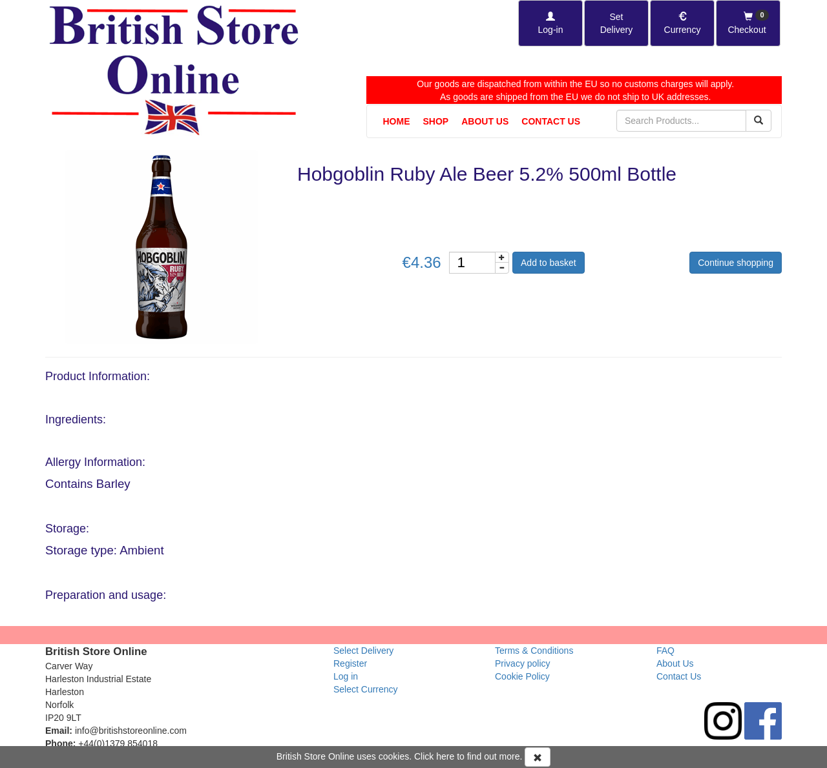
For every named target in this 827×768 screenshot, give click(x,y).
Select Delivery (363, 650)
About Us (484, 121)
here (445, 756)
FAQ (665, 650)
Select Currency (365, 689)
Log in (345, 676)
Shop (436, 121)
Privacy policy (522, 663)
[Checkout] (748, 23)
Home (396, 121)
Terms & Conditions (534, 650)
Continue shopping (735, 263)
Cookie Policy (522, 676)
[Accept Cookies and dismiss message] (537, 757)
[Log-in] (550, 23)
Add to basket (548, 263)
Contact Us (550, 121)
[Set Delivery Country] (616, 23)
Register (350, 663)
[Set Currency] (682, 23)
